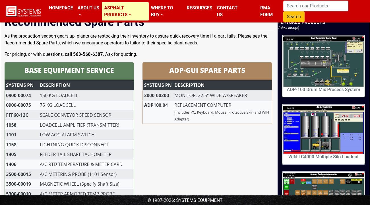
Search (294, 16)
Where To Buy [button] (162, 11)
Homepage (61, 8)
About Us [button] (88, 8)
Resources (199, 8)
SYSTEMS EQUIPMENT (199, 200)
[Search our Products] (315, 6)
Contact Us (227, 11)
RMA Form (266, 11)
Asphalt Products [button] (115, 11)
